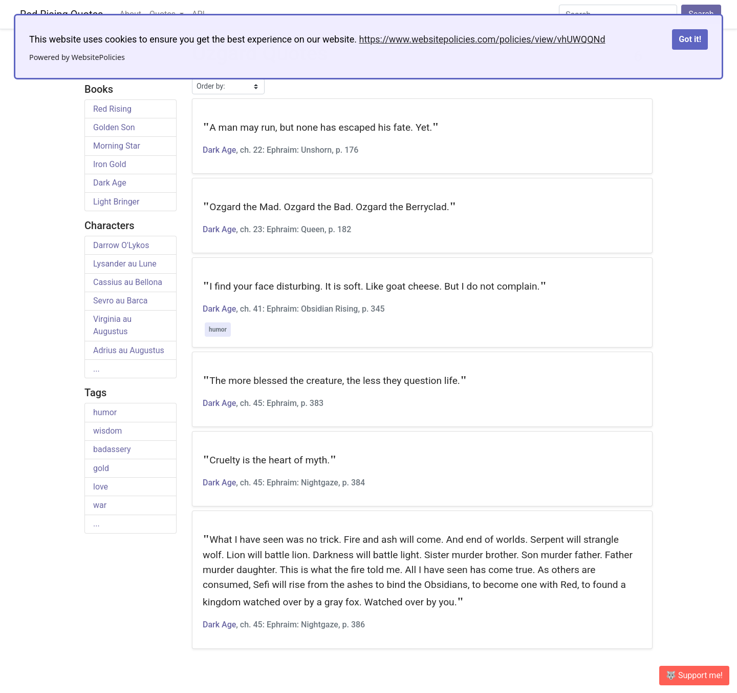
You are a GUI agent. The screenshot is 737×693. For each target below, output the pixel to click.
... (96, 369)
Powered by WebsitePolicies (77, 57)
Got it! (690, 39)
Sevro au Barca (120, 300)
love (100, 487)
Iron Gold (109, 164)
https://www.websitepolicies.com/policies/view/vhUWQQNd (482, 39)
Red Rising (112, 109)
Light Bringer (116, 202)
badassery (112, 449)
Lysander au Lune (125, 264)
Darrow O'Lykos (121, 245)
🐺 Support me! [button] (694, 675)
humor (105, 412)
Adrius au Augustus (128, 350)
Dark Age (109, 183)
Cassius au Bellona (127, 282)
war (99, 505)
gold (101, 468)
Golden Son (114, 127)
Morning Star (116, 146)
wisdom (107, 431)
